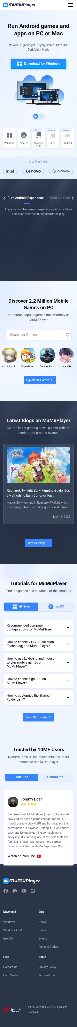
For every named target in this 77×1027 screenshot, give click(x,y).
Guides (43, 930)
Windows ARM (12, 930)
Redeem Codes (48, 946)
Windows (9, 922)
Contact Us (10, 967)
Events (43, 938)
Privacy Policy (47, 967)
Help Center (10, 975)
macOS (8, 938)
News (42, 922)
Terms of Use (47, 975)
